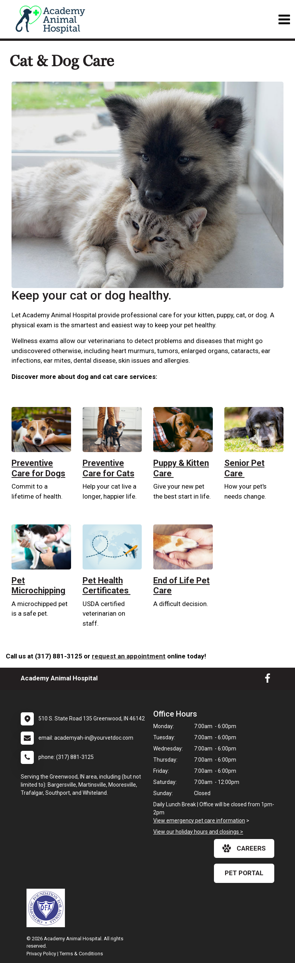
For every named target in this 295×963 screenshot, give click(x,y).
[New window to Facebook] (267, 680)
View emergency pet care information (199, 820)
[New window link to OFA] (48, 908)
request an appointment (129, 656)
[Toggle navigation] (284, 19)
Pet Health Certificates (107, 585)
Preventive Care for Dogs (38, 468)
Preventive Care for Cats (108, 468)
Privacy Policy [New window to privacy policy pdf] (41, 953)
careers (244, 848)
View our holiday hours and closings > (198, 832)
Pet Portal (244, 873)
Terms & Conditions (81, 953)
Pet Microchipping (38, 585)
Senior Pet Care (244, 468)
